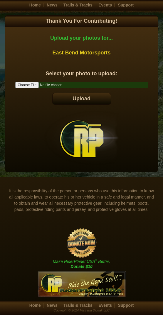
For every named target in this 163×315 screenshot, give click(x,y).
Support (126, 5)
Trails (78, 5)
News (52, 5)
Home (35, 5)
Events (105, 5)
